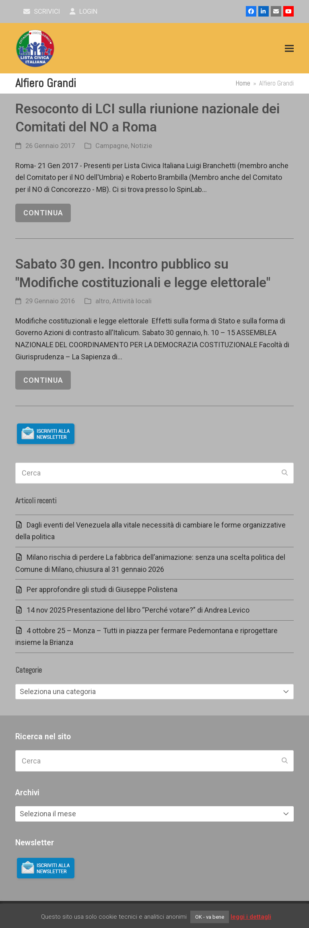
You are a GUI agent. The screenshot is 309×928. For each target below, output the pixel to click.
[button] (289, 48)
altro (102, 301)
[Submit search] (285, 473)
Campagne (111, 146)
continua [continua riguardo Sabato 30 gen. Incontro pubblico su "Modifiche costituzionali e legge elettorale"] (43, 380)
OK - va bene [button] (209, 917)
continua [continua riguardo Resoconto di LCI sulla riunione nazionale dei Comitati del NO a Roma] (43, 213)
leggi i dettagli (251, 916)
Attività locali (132, 301)
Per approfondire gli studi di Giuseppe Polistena (102, 589)
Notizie (141, 146)
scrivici (41, 11)
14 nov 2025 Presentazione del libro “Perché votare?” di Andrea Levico (138, 610)
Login (83, 11)
